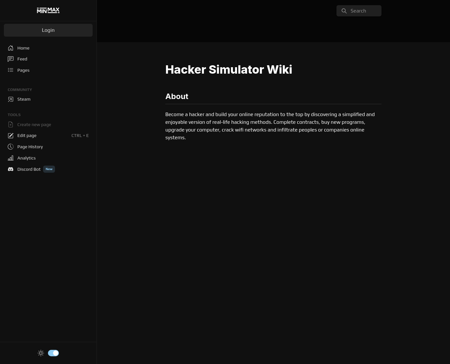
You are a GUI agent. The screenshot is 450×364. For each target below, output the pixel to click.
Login (48, 30)
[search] (358, 10)
